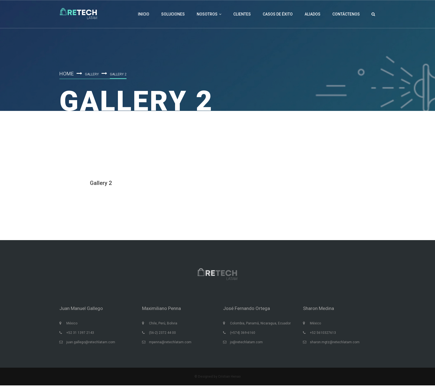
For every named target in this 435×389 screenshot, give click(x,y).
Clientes (242, 14)
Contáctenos (346, 14)
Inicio (143, 14)
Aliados (312, 14)
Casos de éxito (278, 14)
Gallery (93, 74)
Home (67, 73)
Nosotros (209, 14)
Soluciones (173, 14)
